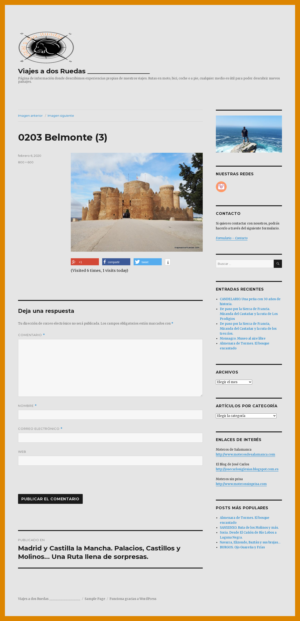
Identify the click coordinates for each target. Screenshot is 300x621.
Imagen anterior (30, 115)
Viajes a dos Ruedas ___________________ (84, 71)
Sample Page (95, 599)
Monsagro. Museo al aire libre (243, 338)
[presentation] (50, 482)
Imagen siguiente (61, 115)
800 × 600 (26, 162)
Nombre (27, 406)
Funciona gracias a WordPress (132, 599)
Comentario (31, 335)
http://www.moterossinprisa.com (241, 484)
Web (22, 451)
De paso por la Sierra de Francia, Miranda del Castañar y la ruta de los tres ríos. (248, 329)
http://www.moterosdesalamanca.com (245, 454)
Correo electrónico (40, 429)
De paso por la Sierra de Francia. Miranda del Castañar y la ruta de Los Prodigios (249, 314)
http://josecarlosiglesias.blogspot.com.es (247, 469)
